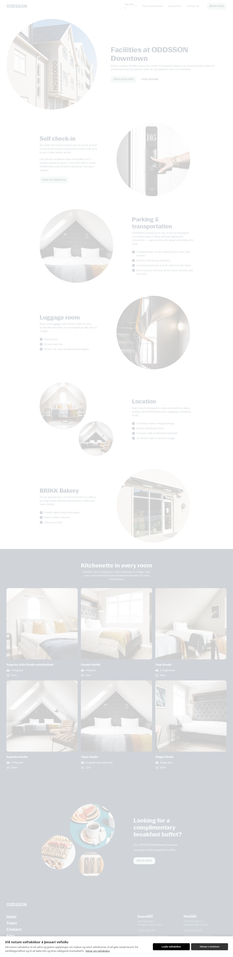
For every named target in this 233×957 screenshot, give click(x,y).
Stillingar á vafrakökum (209, 947)
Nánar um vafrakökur (97, 950)
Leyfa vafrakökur (171, 946)
